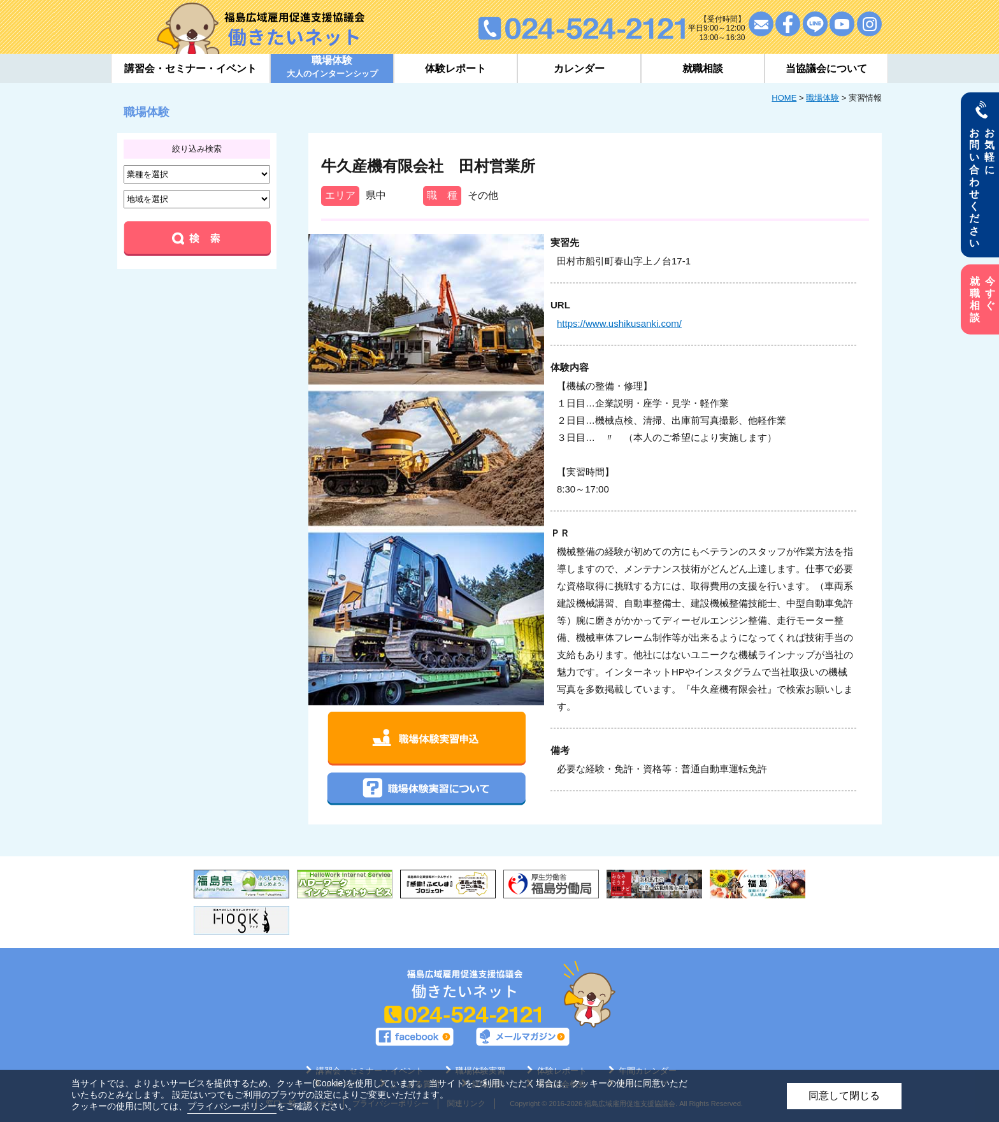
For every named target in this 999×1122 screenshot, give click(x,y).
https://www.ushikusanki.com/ (619, 323)
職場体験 (822, 98)
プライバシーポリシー (232, 1106)
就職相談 (702, 68)
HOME (784, 98)
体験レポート (455, 68)
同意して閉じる (844, 1095)
